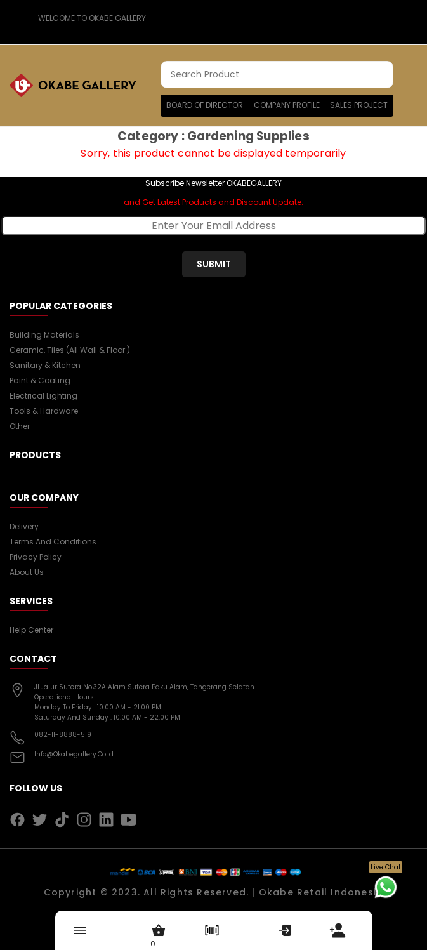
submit (214, 264)
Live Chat (386, 867)
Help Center (31, 629)
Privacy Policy (36, 556)
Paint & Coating (40, 380)
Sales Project (359, 105)
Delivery (24, 526)
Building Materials (44, 334)
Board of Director (204, 105)
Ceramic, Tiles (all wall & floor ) (70, 350)
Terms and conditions (53, 541)
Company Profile (287, 105)
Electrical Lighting (43, 395)
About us (27, 572)
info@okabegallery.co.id (74, 754)
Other (20, 426)
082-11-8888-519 (62, 734)
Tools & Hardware (44, 411)
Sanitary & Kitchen (45, 365)
